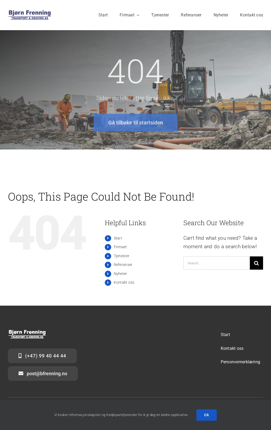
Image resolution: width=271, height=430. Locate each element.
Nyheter (120, 273)
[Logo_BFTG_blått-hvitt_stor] (30, 12)
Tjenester (122, 256)
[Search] (256, 263)
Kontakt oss (124, 282)
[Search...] (216, 263)
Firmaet (120, 247)
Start (118, 238)
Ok (206, 415)
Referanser (123, 264)
